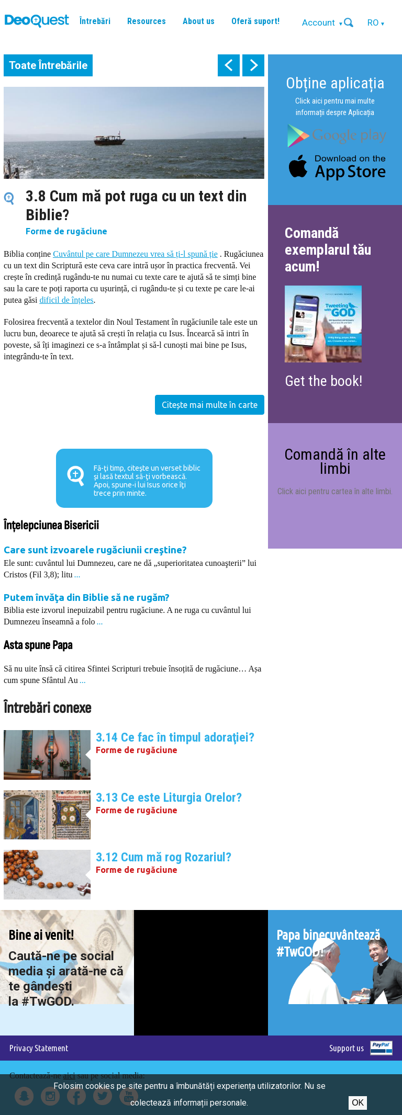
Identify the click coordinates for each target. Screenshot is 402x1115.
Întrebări (95, 21)
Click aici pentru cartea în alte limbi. (335, 491)
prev (229, 65)
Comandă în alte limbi (335, 461)
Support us (346, 1048)
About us (199, 21)
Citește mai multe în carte (210, 404)
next (253, 65)
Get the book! (323, 381)
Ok (358, 1102)
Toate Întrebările (48, 65)
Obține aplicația (335, 83)
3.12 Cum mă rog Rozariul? (163, 857)
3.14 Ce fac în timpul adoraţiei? (175, 737)
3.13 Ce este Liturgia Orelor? (169, 797)
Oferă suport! (255, 21)
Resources (146, 21)
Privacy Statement (38, 1048)
